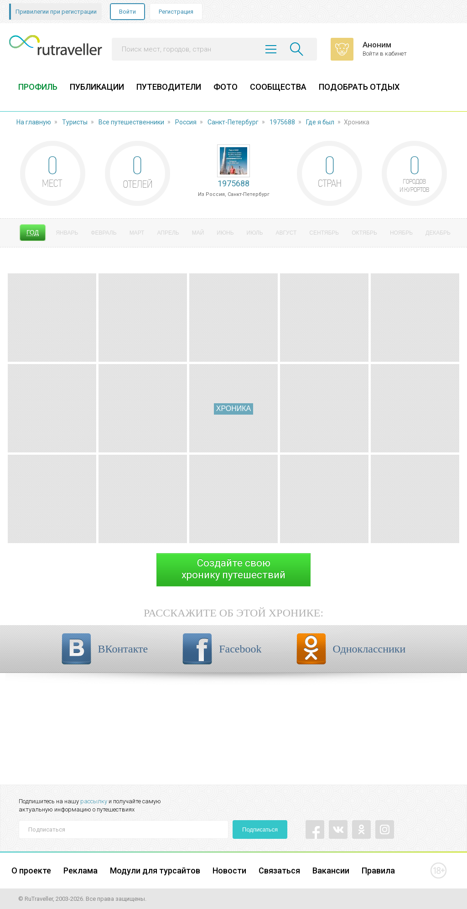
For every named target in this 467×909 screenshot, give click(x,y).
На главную (33, 122)
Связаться (279, 870)
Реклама (80, 870)
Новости (229, 870)
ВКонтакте (123, 649)
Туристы (75, 122)
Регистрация (176, 11)
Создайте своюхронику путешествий (233, 568)
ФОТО (225, 87)
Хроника (233, 408)
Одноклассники (369, 649)
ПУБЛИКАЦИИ (97, 87)
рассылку (93, 801)
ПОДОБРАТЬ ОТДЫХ (359, 87)
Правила (378, 870)
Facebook (240, 649)
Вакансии (330, 870)
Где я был (320, 122)
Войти (127, 11)
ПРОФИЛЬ (37, 87)
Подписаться (260, 829)
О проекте (31, 870)
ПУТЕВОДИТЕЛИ (168, 87)
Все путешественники (131, 122)
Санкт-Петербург (233, 122)
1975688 (282, 122)
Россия (186, 122)
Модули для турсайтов (155, 870)
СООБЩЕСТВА (278, 87)
